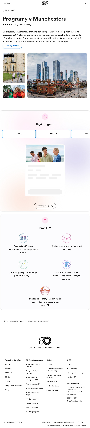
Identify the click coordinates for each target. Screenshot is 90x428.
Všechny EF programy (75, 373)
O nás (69, 364)
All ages (8, 390)
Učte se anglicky (32, 407)
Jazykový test (51, 382)
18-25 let (53, 134)
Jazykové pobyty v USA (34, 388)
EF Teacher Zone (52, 386)
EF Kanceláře (72, 368)
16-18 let (35, 134)
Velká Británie (10, 10)
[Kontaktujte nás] (85, 3)
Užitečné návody (52, 390)
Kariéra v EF (71, 377)
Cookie (80, 422)
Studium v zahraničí (32, 384)
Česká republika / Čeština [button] (13, 423)
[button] (8, 3)
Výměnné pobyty (32, 399)
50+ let (7, 381)
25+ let (72, 134)
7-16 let (8, 364)
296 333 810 (72, 398)
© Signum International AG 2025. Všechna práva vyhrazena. (66, 426)
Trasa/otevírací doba (74, 401)
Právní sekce (46, 422)
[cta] (45, 206)
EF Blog (49, 364)
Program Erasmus (32, 403)
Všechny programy (32, 412)
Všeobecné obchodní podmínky (64, 422)
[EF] (45, 3)
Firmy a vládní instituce (13, 385)
